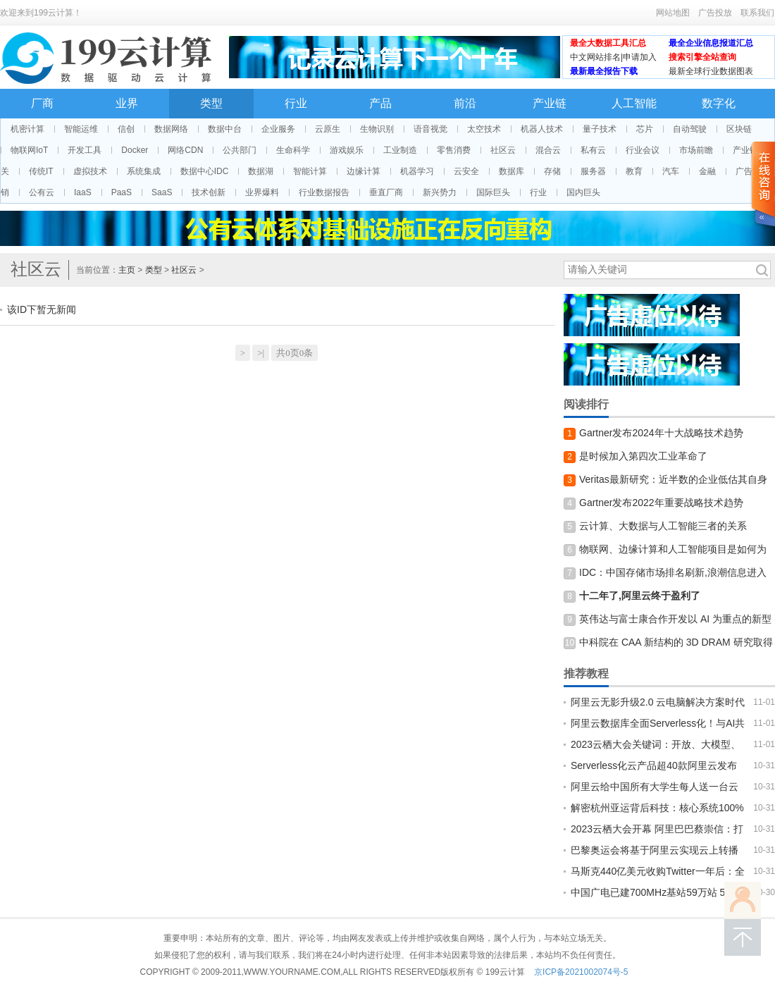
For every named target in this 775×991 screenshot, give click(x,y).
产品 (380, 103)
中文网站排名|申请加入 (613, 57)
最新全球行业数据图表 (711, 71)
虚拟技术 (90, 171)
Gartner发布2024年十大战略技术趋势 (661, 432)
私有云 (593, 150)
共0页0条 (294, 352)
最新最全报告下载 (604, 71)
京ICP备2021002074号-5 (581, 972)
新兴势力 (440, 192)
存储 (552, 171)
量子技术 (599, 129)
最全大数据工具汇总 (608, 43)
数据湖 (260, 171)
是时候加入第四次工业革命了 (643, 456)
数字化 (719, 103)
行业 (296, 103)
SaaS (161, 192)
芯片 (644, 129)
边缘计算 (363, 171)
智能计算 (310, 171)
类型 (211, 103)
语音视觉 (430, 129)
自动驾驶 (690, 129)
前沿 (465, 103)
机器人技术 (542, 129)
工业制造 (400, 150)
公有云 (41, 192)
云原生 (327, 129)
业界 (127, 103)
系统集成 (144, 171)
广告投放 (715, 13)
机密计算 (27, 129)
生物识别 (377, 129)
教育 (634, 171)
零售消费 (454, 150)
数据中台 (225, 129)
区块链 (739, 129)
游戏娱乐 (347, 150)
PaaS (121, 192)
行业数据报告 (324, 192)
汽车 (670, 171)
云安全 (466, 171)
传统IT (41, 171)
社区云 (503, 150)
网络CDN (185, 150)
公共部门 (239, 150)
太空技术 (484, 129)
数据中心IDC (204, 171)
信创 (126, 129)
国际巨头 (493, 192)
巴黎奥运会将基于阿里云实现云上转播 (654, 850)
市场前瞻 (696, 150)
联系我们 (757, 13)
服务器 (593, 171)
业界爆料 (262, 192)
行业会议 (642, 150)
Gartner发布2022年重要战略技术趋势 (661, 502)
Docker (134, 150)
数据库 (511, 171)
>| (260, 352)
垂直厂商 (386, 192)
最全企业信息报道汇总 (711, 43)
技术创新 (208, 192)
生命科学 (293, 150)
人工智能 (634, 103)
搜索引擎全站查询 (702, 57)
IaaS (83, 192)
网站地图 (673, 13)
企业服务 (278, 129)
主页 (126, 270)
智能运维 (81, 129)
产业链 (549, 103)
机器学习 (417, 171)
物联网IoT (29, 150)
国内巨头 (583, 192)
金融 (707, 171)
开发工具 (84, 150)
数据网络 (171, 129)
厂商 (42, 103)
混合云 (548, 150)
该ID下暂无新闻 (41, 309)
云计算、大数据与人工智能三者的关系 (663, 525)
